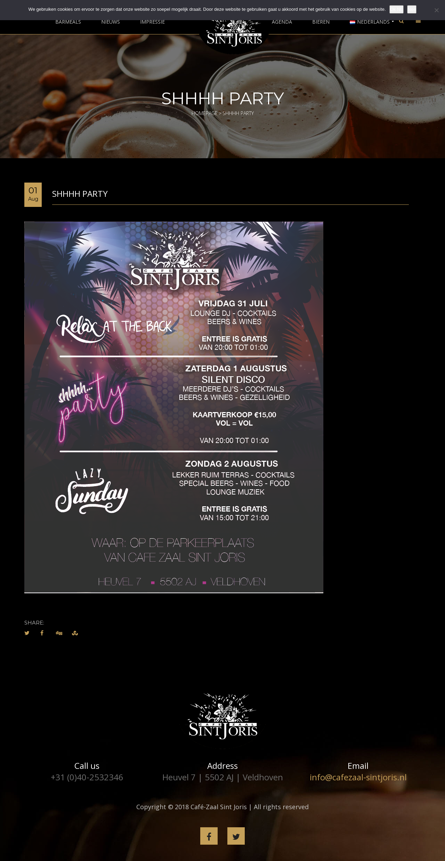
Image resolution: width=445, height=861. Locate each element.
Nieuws (110, 21)
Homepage (205, 113)
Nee (412, 9)
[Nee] (436, 10)
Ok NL (396, 9)
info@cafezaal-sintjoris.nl (358, 777)
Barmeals (68, 21)
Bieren (321, 21)
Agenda (282, 21)
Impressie (152, 21)
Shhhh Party (80, 193)
